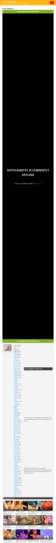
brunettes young (17, 384)
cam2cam (16, 386)
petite (15, 459)
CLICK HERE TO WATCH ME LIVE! (28, 341)
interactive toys (17, 424)
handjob (18, 421)
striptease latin (17, 483)
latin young (16, 438)
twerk (15, 493)
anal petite (16, 362)
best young (18, 366)
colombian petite (18, 389)
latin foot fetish (17, 433)
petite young (17, 461)
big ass (15, 368)
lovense (17, 439)
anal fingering (17, 355)
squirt (19, 479)
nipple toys (16, 456)
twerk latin (19, 493)
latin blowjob (17, 430)
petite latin (19, 459)
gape (18, 419)
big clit (18, 374)
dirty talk (19, 404)
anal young (18, 363)
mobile (18, 453)
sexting (15, 471)
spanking (16, 479)
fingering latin (17, 412)
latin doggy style (17, 432)
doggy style (16, 406)
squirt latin (16, 480)
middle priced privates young (17, 452)
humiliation (19, 422)
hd (21, 421)
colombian (16, 387)
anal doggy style (17, 354)
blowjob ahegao (17, 377)
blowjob (19, 375)
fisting (15, 415)
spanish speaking (18, 477)
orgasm (18, 458)
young (15, 496)
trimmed (16, 488)
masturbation (17, 441)
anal (19, 352)
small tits (16, 473)
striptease (19, 482)
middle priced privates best (17, 445)
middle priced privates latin (17, 448)
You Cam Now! (8, 2)
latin (20, 429)
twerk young (17, 494)
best (15, 366)
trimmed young (17, 491)
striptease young (18, 485)
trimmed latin (17, 489)
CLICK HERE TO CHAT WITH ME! (28, 12)
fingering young (17, 413)
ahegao (15, 352)
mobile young (17, 454)
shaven (19, 471)
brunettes (16, 378)
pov (21, 461)
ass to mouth (17, 365)
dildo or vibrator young (18, 403)
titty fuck (16, 486)
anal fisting (16, 357)
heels (15, 422)
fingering (16, 410)
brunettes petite (17, 383)
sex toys (19, 470)
